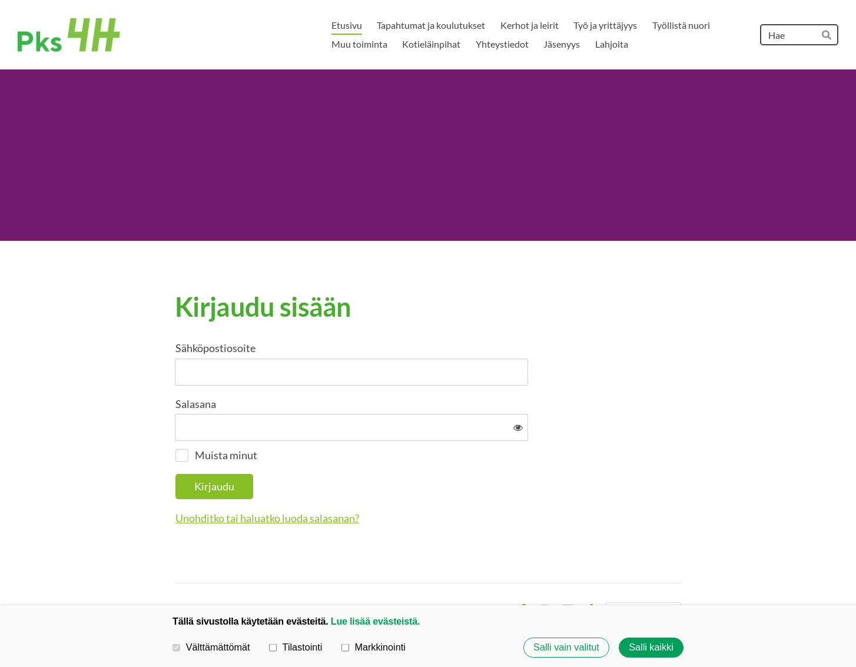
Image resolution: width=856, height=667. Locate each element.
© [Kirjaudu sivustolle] (179, 572)
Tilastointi (295, 647)
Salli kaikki (651, 647)
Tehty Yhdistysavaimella (643, 572)
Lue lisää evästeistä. (375, 621)
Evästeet (489, 572)
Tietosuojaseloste (429, 572)
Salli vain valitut (566, 647)
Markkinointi (373, 647)
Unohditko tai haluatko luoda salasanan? (394, 479)
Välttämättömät (211, 647)
